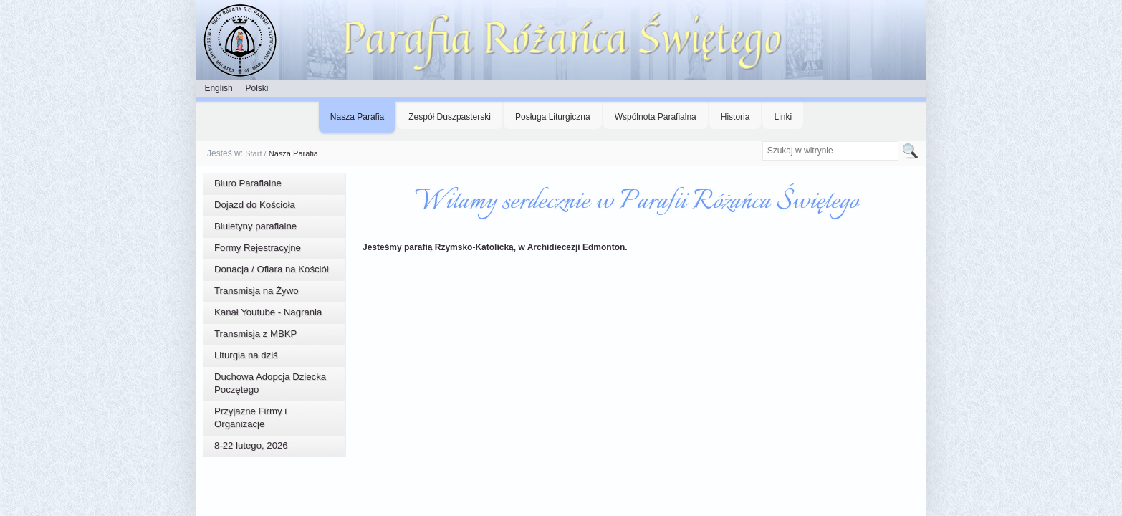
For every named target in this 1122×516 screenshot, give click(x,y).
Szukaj (761, 140)
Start (253, 153)
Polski (256, 88)
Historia (735, 117)
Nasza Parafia (357, 117)
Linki (783, 117)
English (218, 88)
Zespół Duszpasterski (449, 117)
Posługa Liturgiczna (552, 117)
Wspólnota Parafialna (655, 117)
